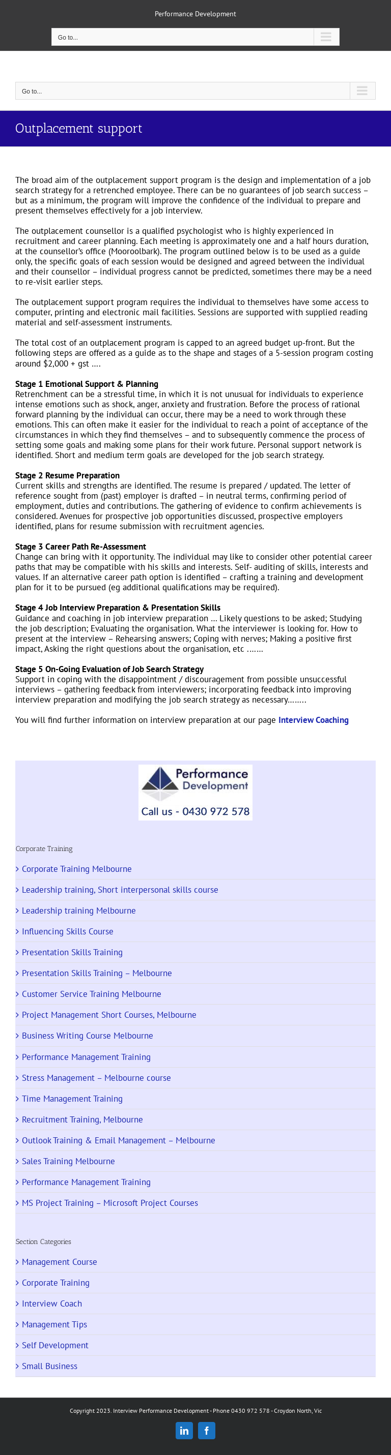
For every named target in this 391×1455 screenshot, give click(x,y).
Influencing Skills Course (68, 931)
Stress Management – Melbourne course (96, 1077)
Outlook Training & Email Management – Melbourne (118, 1140)
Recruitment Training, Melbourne (82, 1119)
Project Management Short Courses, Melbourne (109, 1014)
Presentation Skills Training (72, 952)
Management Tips (54, 1324)
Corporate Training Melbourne (77, 868)
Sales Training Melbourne (68, 1161)
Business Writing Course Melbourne (87, 1035)
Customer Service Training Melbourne (91, 993)
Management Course (59, 1261)
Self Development (55, 1345)
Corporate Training (56, 1282)
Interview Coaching (313, 719)
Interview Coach (52, 1303)
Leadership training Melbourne (79, 910)
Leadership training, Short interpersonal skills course (120, 889)
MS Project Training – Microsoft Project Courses (110, 1202)
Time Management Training (72, 1098)
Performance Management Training (86, 1057)
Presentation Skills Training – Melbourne (97, 973)
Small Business (49, 1366)
